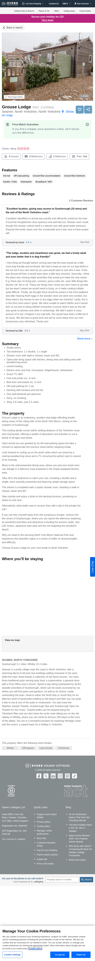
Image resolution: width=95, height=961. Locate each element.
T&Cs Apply (48, 20)
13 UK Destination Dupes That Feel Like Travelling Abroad (79, 817)
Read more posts (77, 860)
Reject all (80, 955)
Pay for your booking (47, 850)
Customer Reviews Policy (46, 844)
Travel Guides (85, 11)
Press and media (45, 863)
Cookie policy (43, 826)
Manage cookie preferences (44, 832)
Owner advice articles (47, 854)
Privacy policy (43, 822)
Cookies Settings (12, 955)
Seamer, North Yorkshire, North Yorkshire (38, 113)
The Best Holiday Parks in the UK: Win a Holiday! (80, 828)
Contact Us (54, 4)
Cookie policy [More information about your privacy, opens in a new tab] (35, 948)
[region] (47, 943)
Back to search (15, 27)
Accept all (60, 955)
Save (80, 110)
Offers (56, 11)
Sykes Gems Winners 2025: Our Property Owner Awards (79, 838)
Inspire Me (42, 859)
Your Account (82, 3)
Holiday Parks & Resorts (24, 11)
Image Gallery (14, 97)
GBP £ (67, 4)
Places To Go (44, 11)
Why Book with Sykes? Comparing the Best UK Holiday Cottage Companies (80, 850)
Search (88, 879)
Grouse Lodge (16, 107)
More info (41, 838)
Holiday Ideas (69, 11)
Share (88, 110)
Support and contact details (47, 816)
